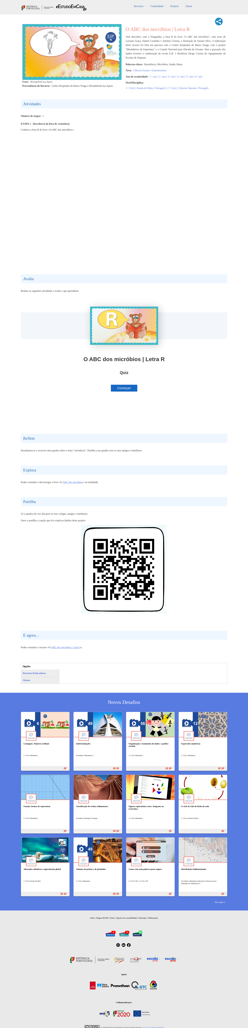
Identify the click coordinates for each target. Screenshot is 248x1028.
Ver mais (219, 902)
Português (160, 88)
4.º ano (180, 76)
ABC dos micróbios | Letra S (66, 647)
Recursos (138, 6)
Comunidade (156, 6)
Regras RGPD (102, 918)
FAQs (112, 918)
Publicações (153, 918)
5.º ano (189, 76)
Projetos (174, 6)
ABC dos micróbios (73, 482)
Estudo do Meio (145, 88)
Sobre (92, 918)
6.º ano (198, 76)
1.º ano (153, 76)
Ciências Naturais (187, 88)
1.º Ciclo (130, 88)
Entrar (189, 6)
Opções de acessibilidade (126, 918)
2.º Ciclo (171, 88)
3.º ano (171, 76)
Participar (142, 918)
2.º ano (162, 76)
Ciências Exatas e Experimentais (149, 70)
